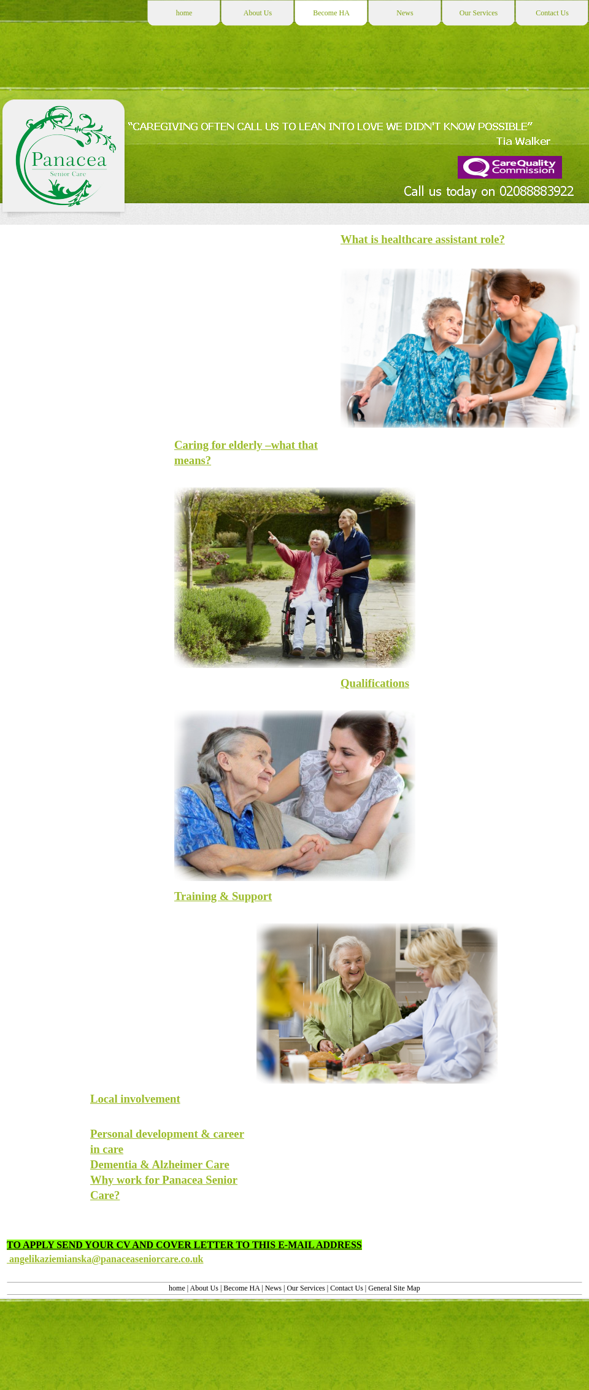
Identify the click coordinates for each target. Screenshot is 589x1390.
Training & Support (223, 896)
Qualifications (375, 683)
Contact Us (346, 1288)
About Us (205, 1288)
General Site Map (394, 1288)
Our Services (306, 1288)
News (273, 1288)
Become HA (241, 1288)
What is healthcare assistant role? (423, 239)
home (178, 1288)
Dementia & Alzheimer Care (159, 1164)
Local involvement (135, 1098)
